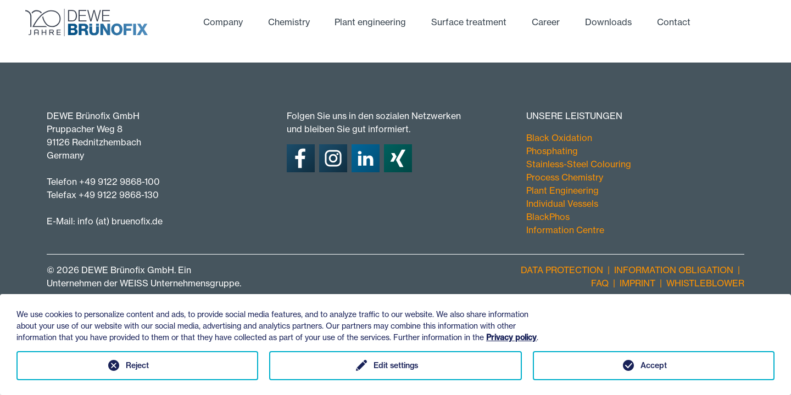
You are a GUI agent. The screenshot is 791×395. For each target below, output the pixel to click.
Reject (137, 365)
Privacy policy (511, 337)
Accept (653, 365)
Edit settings (396, 365)
